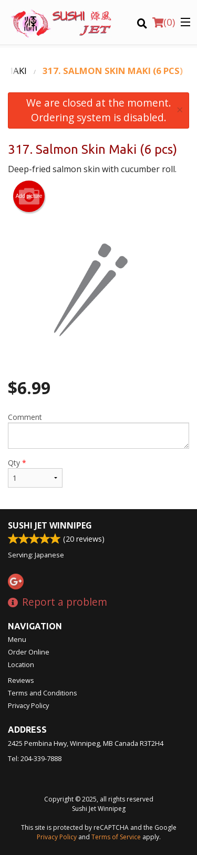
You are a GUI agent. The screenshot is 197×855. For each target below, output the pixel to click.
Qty (35, 473)
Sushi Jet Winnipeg (50, 525)
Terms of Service (116, 836)
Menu (17, 639)
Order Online (28, 652)
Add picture (29, 196)
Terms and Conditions (42, 693)
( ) (163, 22)
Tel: (34, 758)
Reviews (21, 680)
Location (21, 664)
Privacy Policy (28, 705)
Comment (98, 430)
